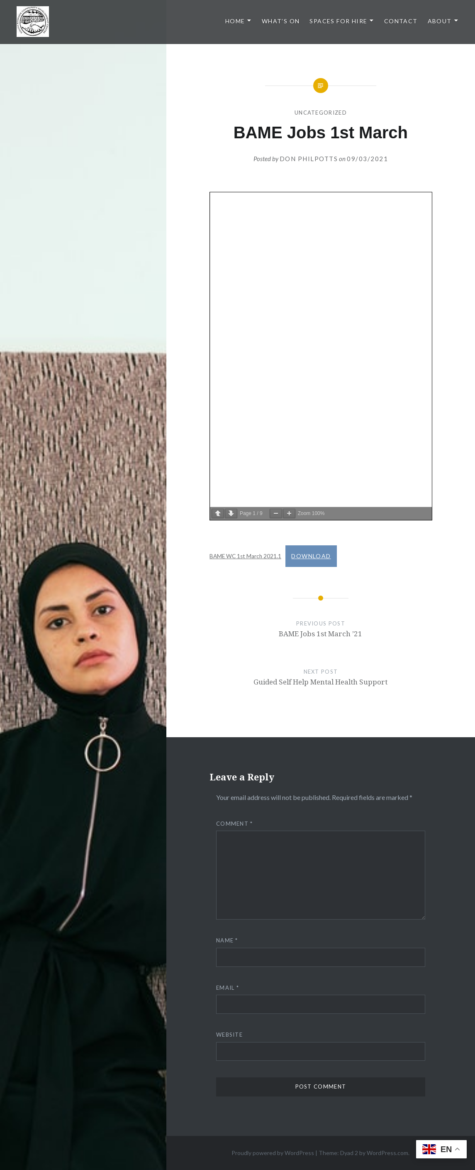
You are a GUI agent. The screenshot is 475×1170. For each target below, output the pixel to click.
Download (311, 555)
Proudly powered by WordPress (272, 1152)
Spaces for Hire (338, 21)
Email (227, 987)
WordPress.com (387, 1152)
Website (229, 1034)
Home (235, 21)
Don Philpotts (309, 158)
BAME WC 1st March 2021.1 (245, 556)
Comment (234, 823)
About (440, 21)
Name (227, 940)
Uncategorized (321, 112)
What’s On (281, 21)
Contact (401, 21)
